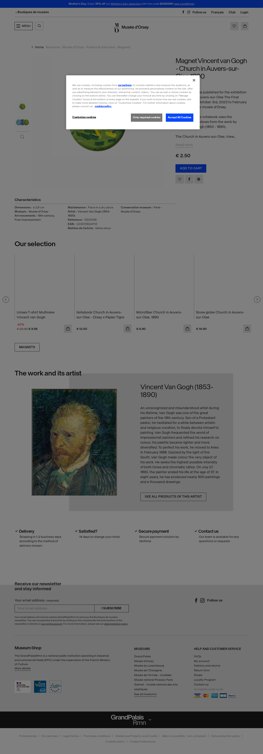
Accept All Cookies (179, 117)
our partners (125, 85)
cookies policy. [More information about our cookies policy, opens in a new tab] (103, 106)
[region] (133, 102)
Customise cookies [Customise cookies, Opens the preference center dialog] (84, 117)
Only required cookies (146, 117)
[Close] (193, 80)
